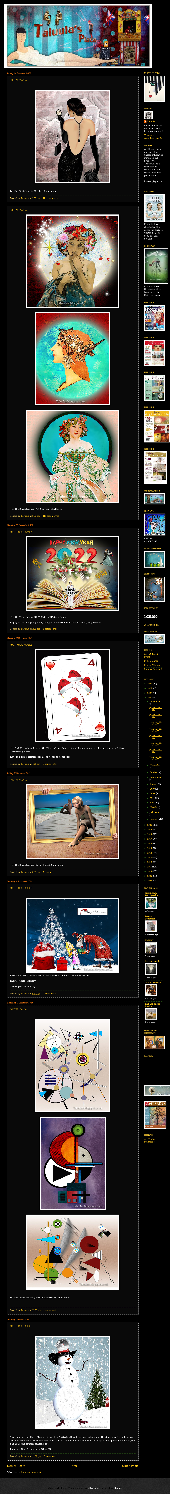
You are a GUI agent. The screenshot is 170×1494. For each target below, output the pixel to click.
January (154, 819)
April (153, 802)
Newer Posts (16, 1466)
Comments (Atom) (31, 1472)
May (152, 798)
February (154, 812)
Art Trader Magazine (149, 1141)
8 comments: (50, 764)
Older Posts (130, 1466)
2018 (149, 834)
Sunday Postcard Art (153, 670)
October (154, 772)
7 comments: (50, 993)
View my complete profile (153, 137)
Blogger (118, 1488)
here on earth (152, 961)
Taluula (151, 121)
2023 (150, 688)
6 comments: (50, 629)
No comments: (51, 198)
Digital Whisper (152, 665)
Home (73, 1466)
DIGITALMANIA (18, 80)
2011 (149, 866)
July (152, 789)
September (155, 777)
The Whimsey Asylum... (152, 1005)
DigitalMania (151, 661)
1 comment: (49, 872)
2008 (150, 880)
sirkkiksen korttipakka (151, 894)
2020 (150, 825)
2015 (149, 848)
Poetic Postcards (150, 917)
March (154, 807)
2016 (149, 843)
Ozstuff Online (153, 982)
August (154, 784)
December (155, 701)
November (155, 765)
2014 (150, 853)
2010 (149, 871)
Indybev (149, 940)
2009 (150, 876)
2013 (149, 857)
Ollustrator (94, 1488)
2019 (149, 829)
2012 (149, 862)
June (153, 793)
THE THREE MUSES (21, 532)
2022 (150, 693)
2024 (150, 683)
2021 (149, 697)
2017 (150, 839)
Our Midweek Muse (151, 656)
